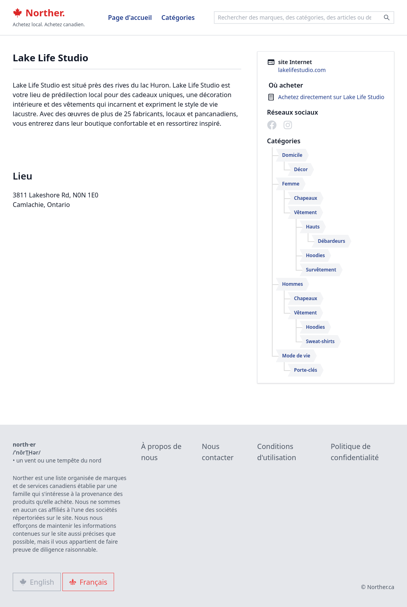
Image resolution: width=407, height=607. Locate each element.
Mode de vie (296, 355)
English (36, 582)
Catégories (178, 17)
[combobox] (304, 17)
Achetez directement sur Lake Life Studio (331, 97)
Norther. (39, 12)
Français (88, 582)
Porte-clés (305, 370)
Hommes (292, 284)
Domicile (292, 155)
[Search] (386, 17)
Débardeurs (331, 241)
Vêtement (305, 212)
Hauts (313, 226)
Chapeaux (305, 198)
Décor (301, 169)
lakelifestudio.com (302, 70)
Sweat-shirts (320, 341)
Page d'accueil (130, 17)
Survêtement (321, 269)
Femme (291, 183)
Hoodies (315, 255)
